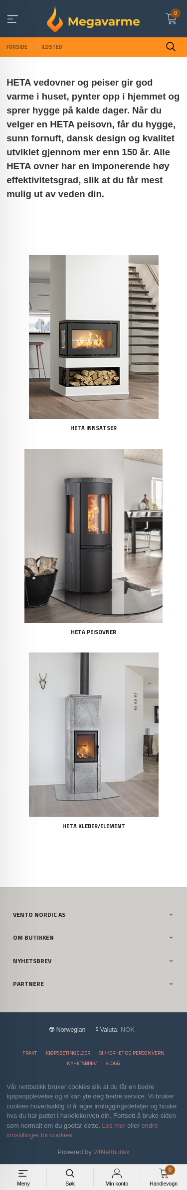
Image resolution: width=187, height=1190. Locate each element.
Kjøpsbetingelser (68, 1053)
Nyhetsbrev (82, 1063)
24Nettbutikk (112, 1152)
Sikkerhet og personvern (132, 1053)
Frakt (29, 1053)
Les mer (114, 1125)
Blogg (112, 1063)
